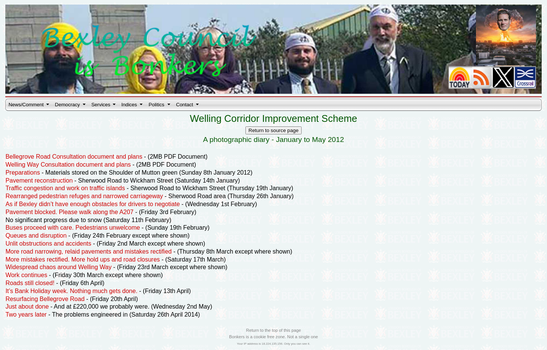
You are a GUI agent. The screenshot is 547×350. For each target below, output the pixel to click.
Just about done (27, 306)
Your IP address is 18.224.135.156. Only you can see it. (273, 343)
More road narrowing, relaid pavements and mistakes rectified (88, 251)
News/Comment (25, 104)
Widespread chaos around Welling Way (58, 267)
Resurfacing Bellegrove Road (44, 299)
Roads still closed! (29, 283)
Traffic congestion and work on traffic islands (65, 188)
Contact (184, 104)
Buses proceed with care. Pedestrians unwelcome (72, 227)
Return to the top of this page (273, 330)
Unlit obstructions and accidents (48, 243)
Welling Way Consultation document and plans (68, 164)
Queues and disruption (35, 235)
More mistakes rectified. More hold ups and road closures (82, 259)
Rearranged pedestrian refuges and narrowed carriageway (84, 196)
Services (100, 104)
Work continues (26, 275)
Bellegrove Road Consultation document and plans (73, 156)
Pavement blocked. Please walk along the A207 (69, 212)
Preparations (22, 172)
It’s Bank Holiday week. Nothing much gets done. (71, 291)
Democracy (67, 104)
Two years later (25, 314)
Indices (129, 104)
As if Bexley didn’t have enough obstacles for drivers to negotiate (92, 204)
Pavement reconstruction (39, 180)
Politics (156, 104)
